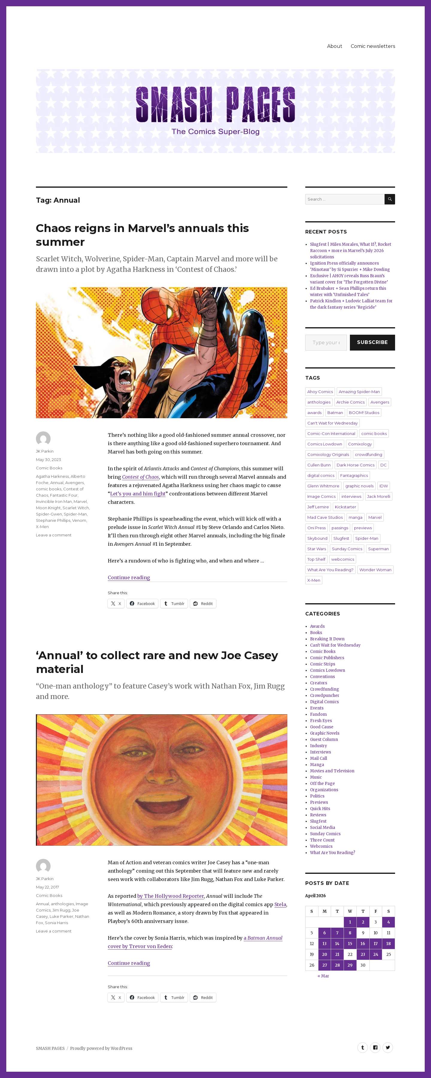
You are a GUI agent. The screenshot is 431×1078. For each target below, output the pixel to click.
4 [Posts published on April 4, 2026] (388, 922)
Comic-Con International (331, 433)
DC (383, 465)
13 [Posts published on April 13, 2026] (325, 943)
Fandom (318, 714)
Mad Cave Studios (325, 517)
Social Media (322, 827)
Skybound (317, 538)
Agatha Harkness (52, 476)
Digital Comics (324, 701)
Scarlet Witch (76, 507)
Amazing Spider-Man (359, 391)
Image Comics (321, 496)
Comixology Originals (328, 454)
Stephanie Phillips (53, 520)
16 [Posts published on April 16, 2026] (363, 943)
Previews (319, 802)
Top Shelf (316, 559)
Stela (280, 904)
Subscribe (372, 342)
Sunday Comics (347, 548)
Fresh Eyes (321, 720)
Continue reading (129, 577)
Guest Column (324, 739)
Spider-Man (75, 514)
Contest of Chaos (140, 477)
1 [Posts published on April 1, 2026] (350, 922)
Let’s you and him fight (138, 494)
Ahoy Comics (320, 391)
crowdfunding (368, 454)
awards (314, 412)
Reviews (318, 815)
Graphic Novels (324, 733)
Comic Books (49, 468)
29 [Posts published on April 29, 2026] (350, 965)
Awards (317, 626)
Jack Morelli (378, 496)
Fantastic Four (64, 495)
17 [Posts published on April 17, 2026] (376, 943)
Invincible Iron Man (54, 501)
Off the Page (322, 783)
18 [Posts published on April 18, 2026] (388, 943)
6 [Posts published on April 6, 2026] (324, 933)
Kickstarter (345, 506)
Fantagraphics (354, 475)
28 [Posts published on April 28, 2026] (337, 965)
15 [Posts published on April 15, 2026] (350, 943)
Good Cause (321, 727)
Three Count (322, 840)
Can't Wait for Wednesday (332, 423)
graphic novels (359, 485)
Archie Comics (350, 402)
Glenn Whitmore (323, 485)
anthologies (62, 903)
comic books (48, 488)
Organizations (324, 789)
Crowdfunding (324, 689)
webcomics (342, 559)
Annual (56, 482)
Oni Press (316, 527)
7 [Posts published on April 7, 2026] (337, 933)
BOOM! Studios (364, 412)
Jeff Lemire (318, 506)
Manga (317, 764)
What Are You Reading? (330, 569)
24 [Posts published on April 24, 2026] (375, 954)
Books (316, 632)
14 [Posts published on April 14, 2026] (337, 943)
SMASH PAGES (50, 1048)
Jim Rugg (61, 910)
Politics (317, 796)
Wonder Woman (375, 569)
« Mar (323, 976)
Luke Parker (61, 916)
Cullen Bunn (319, 465)
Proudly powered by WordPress (101, 1048)
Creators (318, 683)
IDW (384, 485)
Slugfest (341, 538)
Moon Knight (48, 507)
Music (316, 777)
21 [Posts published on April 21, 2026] (337, 954)
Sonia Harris (56, 922)
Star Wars (316, 548)
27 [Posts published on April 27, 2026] (324, 965)
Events (317, 708)
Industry (318, 745)
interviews (351, 496)
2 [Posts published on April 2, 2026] (363, 922)
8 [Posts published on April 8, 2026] (350, 933)
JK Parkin (45, 451)
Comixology (360, 444)
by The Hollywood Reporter (170, 896)
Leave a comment (54, 535)
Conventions (322, 676)
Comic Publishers (327, 657)
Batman (335, 412)
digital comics (320, 475)
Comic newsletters (373, 46)
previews (363, 527)
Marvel (80, 501)
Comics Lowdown (324, 444)
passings (340, 527)
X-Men (42, 526)
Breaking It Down (327, 639)
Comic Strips (322, 664)
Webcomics (321, 846)
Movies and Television (332, 771)
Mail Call (318, 758)
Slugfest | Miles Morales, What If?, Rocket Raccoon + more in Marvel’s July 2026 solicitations (350, 251)
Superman (378, 548)
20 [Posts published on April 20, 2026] (324, 954)
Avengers (74, 482)
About (334, 46)
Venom (79, 520)
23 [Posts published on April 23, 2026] (363, 954)
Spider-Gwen (49, 514)
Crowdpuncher (324, 695)
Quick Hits (320, 808)
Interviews (320, 752)
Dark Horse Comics (355, 465)
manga (355, 517)
